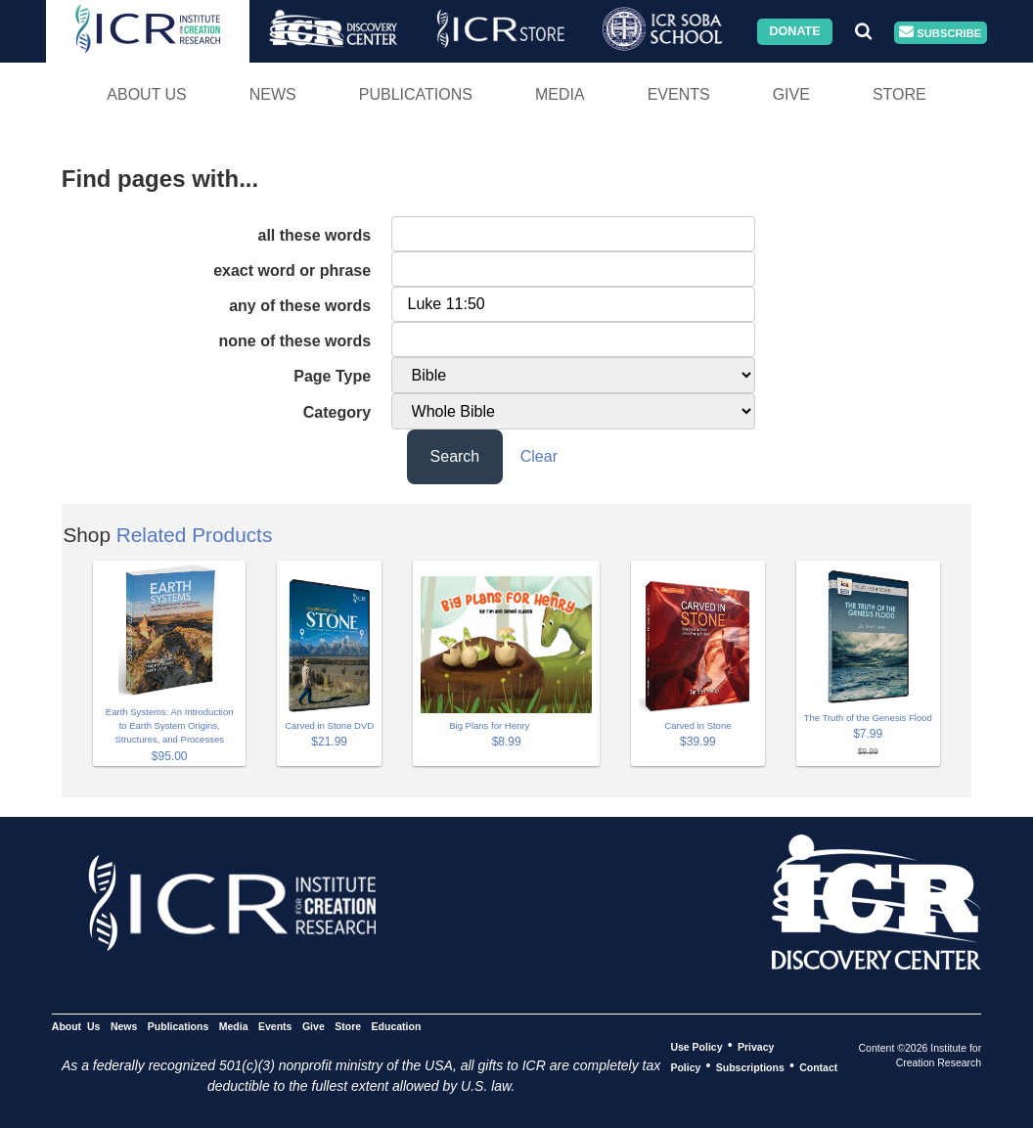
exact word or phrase (292, 270)
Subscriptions (750, 1066)
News (272, 94)
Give (791, 94)
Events (679, 94)
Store (899, 94)
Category (337, 412)
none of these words (295, 341)
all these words (315, 235)
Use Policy (696, 1046)
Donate (794, 31)
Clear (539, 456)
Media (560, 94)
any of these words (300, 305)
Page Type (332, 376)
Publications (415, 94)
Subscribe (940, 33)
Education (397, 1025)
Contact (818, 1066)
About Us (147, 94)
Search (455, 456)
